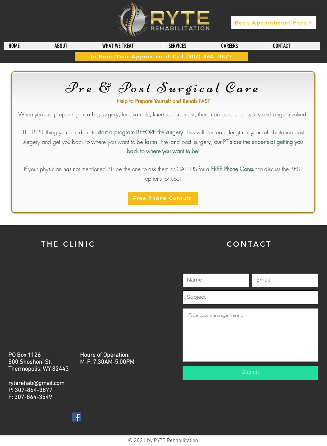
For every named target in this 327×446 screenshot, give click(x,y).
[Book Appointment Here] (273, 22)
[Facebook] (76, 417)
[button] (73, 46)
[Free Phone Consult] (163, 198)
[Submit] (250, 373)
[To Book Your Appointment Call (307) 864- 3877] (161, 56)
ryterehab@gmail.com (36, 383)
